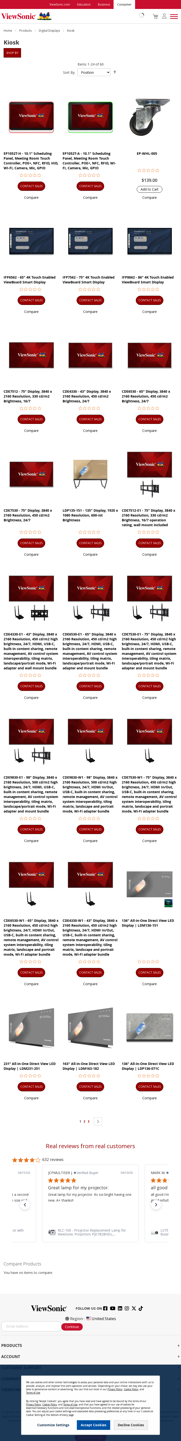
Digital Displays (50, 31)
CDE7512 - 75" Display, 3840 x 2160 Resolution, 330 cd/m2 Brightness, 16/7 (28, 396)
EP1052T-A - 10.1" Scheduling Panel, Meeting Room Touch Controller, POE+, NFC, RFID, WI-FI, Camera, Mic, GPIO (89, 160)
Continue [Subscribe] (72, 1326)
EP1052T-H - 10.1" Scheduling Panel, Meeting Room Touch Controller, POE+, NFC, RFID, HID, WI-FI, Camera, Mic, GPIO (31, 160)
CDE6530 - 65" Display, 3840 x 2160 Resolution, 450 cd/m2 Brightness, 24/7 (146, 396)
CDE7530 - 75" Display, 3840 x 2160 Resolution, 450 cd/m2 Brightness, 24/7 (28, 515)
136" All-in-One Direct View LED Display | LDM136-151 (148, 923)
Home (8, 31)
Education (84, 4)
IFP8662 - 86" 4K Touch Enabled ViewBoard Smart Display (148, 279)
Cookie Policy (131, 1389)
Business (104, 4)
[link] (90, 1232)
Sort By (69, 72)
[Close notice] (153, 1381)
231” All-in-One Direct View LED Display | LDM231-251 (30, 1066)
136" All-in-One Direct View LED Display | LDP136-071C (148, 1066)
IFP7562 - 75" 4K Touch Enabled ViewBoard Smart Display (89, 279)
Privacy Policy (115, 1389)
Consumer (124, 4)
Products (25, 31)
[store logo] (71, 16)
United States (101, 1318)
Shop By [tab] (12, 53)
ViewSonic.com (60, 4)
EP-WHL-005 (147, 153)
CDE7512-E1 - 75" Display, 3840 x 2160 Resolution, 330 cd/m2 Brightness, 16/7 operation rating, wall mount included (148, 517)
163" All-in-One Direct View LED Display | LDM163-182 (89, 1066)
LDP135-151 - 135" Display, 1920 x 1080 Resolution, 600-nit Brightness (90, 515)
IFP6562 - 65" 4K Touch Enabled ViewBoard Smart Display (30, 279)
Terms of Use (33, 1392)
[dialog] (90, 1403)
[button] (31, 197)
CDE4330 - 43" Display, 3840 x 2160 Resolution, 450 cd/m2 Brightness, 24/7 (87, 396)
